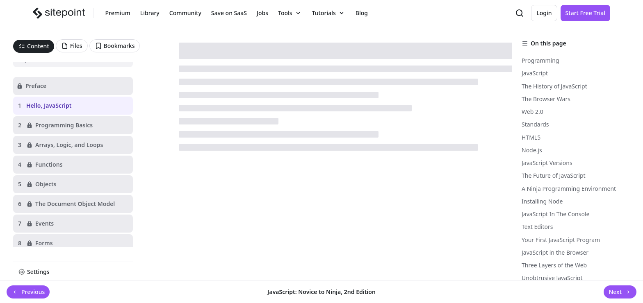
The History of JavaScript (554, 86)
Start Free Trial (585, 13)
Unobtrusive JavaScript (552, 278)
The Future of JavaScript (554, 175)
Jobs (262, 13)
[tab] (33, 46)
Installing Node (542, 201)
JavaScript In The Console (555, 214)
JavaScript (535, 73)
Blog (362, 13)
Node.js (532, 150)
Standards (535, 124)
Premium (117, 13)
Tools (290, 13)
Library (150, 13)
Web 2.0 (532, 111)
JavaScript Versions (547, 163)
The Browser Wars (546, 99)
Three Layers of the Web (554, 265)
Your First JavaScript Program (561, 240)
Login (544, 13)
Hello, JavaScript (48, 105)
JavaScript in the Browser (555, 252)
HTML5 (531, 137)
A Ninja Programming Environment (569, 188)
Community (185, 13)
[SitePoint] (59, 13)
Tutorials (329, 13)
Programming (540, 60)
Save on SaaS (229, 13)
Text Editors (537, 227)
